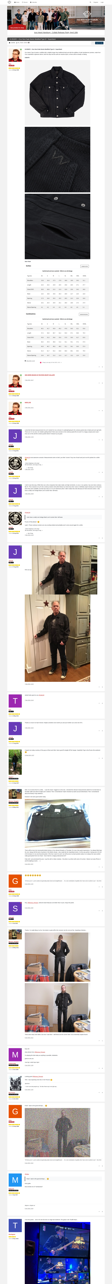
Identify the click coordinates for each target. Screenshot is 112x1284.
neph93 (11, 472)
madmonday (12, 1063)
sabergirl (11, 917)
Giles (10, 890)
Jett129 (11, 444)
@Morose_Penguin (33, 902)
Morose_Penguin (14, 801)
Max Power (12, 1092)
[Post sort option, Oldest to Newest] (93, 43)
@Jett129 (27, 457)
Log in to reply (99, 43)
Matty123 (11, 1189)
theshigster (12, 1234)
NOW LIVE (28, 402)
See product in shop (17, 28)
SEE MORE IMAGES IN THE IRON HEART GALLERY (40, 375)
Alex (10, 64)
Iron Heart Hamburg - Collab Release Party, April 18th (56, 32)
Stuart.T (11, 777)
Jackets (13, 42)
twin (10, 710)
